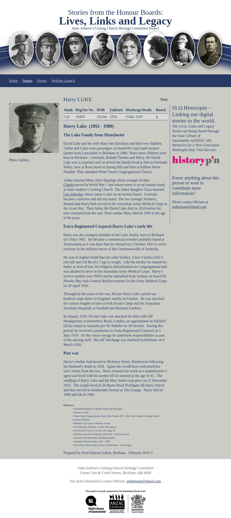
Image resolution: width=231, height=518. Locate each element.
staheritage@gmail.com (189, 207)
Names (27, 81)
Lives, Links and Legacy (115, 21)
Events (42, 81)
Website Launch (63, 81)
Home (13, 81)
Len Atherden (73, 194)
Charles (69, 185)
